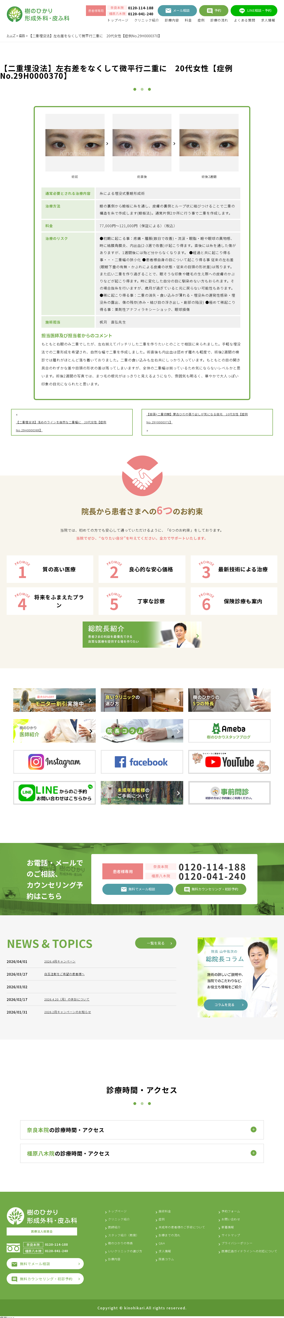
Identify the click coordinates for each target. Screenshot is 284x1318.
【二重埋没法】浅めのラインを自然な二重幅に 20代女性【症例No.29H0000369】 (71, 426)
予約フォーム (223, 1209)
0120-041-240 (140, 14)
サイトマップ (223, 1233)
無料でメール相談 (35, 1261)
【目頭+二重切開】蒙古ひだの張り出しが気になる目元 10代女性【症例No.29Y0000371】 (206, 418)
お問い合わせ (223, 1217)
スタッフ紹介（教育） (127, 1233)
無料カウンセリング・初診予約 (46, 1276)
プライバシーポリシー (230, 1241)
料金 (188, 20)
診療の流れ (219, 20)
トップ (12, 35)
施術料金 (160, 1209)
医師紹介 (115, 1225)
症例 (201, 20)
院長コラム (162, 1265)
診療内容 (172, 20)
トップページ (117, 20)
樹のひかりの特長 (123, 1241)
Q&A (156, 1249)
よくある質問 (244, 20)
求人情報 (268, 20)
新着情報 (219, 1225)
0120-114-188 (140, 8)
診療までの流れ (166, 1241)
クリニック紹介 (146, 20)
